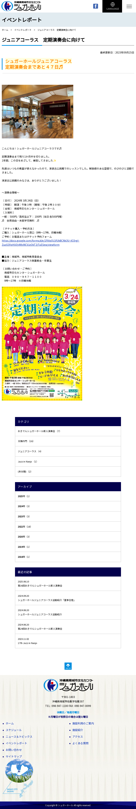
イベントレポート (16, 743)
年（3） (24, 506)
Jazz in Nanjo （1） (28, 461)
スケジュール (14, 730)
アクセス (77, 736)
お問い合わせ (14, 750)
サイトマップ (14, 756)
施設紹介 (77, 730)
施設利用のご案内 (83, 723)
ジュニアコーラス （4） (30, 451)
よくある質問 (80, 743)
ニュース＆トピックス (19, 736)
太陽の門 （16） (26, 441)
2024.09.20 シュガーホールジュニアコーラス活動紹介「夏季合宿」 (47, 598)
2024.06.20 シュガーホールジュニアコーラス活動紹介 (40, 612)
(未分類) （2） (25, 471)
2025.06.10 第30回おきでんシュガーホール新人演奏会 (40, 583)
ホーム (10, 723)
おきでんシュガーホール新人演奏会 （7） (39, 431)
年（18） (25, 526)
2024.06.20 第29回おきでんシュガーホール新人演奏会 (40, 627)
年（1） (24, 496)
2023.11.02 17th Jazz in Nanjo (27, 641)
